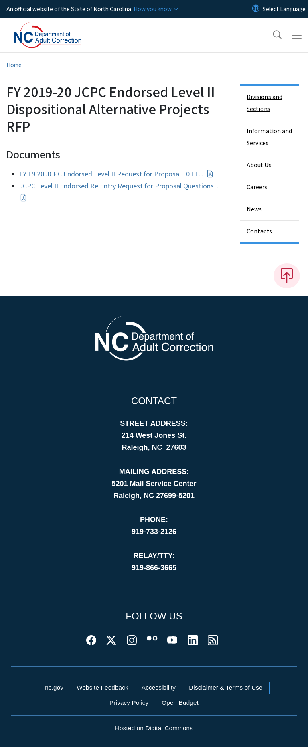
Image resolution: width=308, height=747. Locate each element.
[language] (284, 9)
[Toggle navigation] (297, 35)
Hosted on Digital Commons (154, 728)
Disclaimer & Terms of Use (226, 687)
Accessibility (159, 687)
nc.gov (54, 687)
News (254, 209)
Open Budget (180, 702)
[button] (272, 35)
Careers (257, 187)
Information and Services (269, 137)
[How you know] (155, 9)
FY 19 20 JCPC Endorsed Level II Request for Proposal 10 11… (116, 174)
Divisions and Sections (264, 103)
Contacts (259, 231)
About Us (259, 165)
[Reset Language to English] (255, 9)
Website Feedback (102, 687)
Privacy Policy (128, 702)
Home (14, 65)
